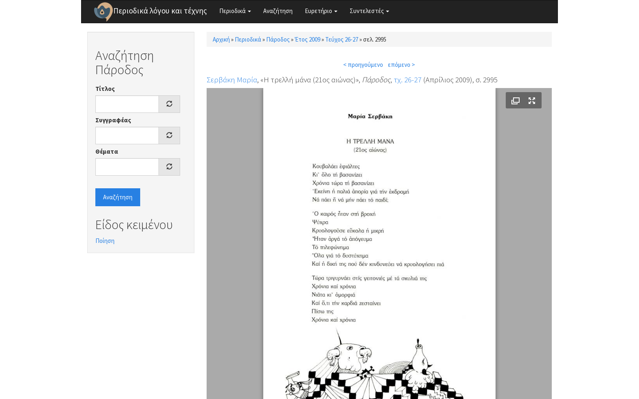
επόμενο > (401, 64)
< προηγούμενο (363, 64)
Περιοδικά (235, 11)
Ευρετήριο (321, 11)
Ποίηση (105, 241)
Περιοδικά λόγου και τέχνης (160, 10)
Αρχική (221, 39)
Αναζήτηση (278, 11)
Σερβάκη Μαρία (232, 79)
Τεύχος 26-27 (341, 39)
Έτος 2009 (307, 39)
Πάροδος (278, 39)
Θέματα (106, 151)
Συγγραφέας (113, 120)
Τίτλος (105, 89)
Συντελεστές (369, 11)
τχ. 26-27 (407, 79)
